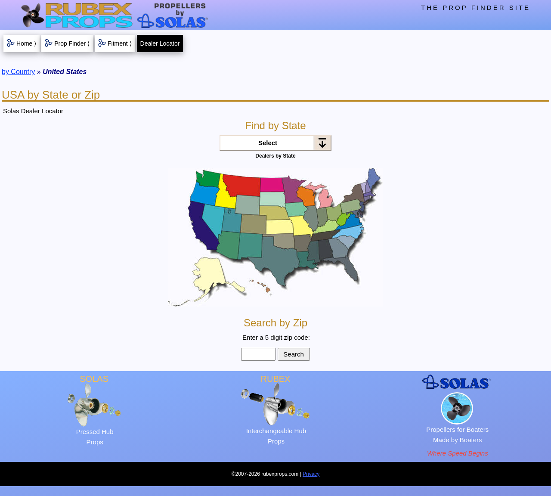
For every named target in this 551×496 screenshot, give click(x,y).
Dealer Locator (160, 43)
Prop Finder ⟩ (72, 43)
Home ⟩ (26, 43)
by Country (18, 71)
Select (267, 142)
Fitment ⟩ (120, 43)
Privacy (311, 474)
